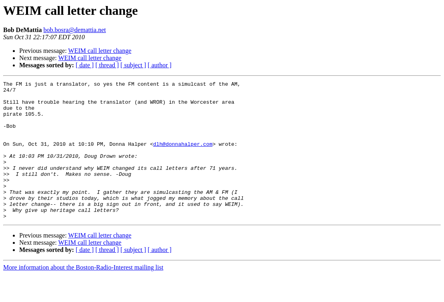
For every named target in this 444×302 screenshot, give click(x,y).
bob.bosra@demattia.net (74, 29)
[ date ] (85, 65)
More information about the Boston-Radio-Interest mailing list (83, 295)
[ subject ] (133, 65)
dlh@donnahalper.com (182, 157)
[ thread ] (107, 65)
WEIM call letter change (99, 50)
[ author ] (160, 65)
